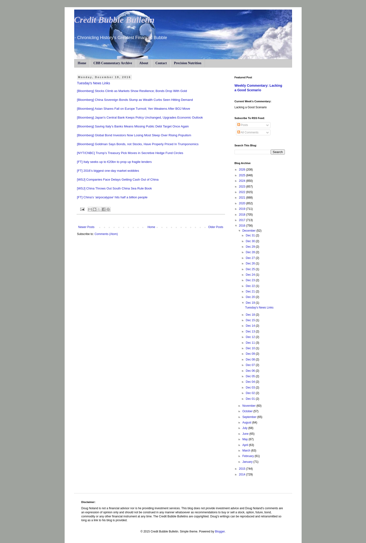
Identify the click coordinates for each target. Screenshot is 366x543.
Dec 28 (251, 252)
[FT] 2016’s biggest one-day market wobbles (108, 170)
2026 (242, 169)
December (249, 230)
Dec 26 (251, 263)
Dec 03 (251, 387)
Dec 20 (251, 297)
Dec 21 (251, 291)
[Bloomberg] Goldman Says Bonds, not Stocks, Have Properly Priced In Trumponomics (138, 144)
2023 (242, 186)
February (248, 456)
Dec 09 (251, 353)
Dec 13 (251, 331)
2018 (242, 214)
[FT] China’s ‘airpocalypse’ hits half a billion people (112, 197)
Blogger (220, 531)
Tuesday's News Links (93, 83)
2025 (242, 175)
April (245, 445)
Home (82, 63)
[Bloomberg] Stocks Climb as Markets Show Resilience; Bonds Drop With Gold (132, 91)
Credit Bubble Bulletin (114, 20)
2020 (242, 203)
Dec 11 (251, 342)
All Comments (248, 132)
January (247, 461)
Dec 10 (251, 348)
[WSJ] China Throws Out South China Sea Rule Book (114, 188)
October (247, 411)
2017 (242, 220)
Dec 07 (251, 365)
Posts (242, 125)
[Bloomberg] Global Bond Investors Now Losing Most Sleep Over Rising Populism (134, 135)
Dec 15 (251, 320)
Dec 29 (251, 246)
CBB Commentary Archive (112, 63)
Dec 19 (251, 302)
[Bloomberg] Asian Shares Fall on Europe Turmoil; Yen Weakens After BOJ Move (133, 108)
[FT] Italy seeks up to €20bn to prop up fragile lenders (114, 162)
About (143, 63)
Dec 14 (251, 325)
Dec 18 (251, 314)
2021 (242, 197)
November (249, 405)
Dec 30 (251, 241)
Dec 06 (251, 370)
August (247, 422)
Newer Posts (86, 227)
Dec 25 (251, 269)
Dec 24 (251, 274)
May (245, 439)
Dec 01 (251, 398)
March (246, 450)
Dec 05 (251, 376)
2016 (242, 225)
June (245, 433)
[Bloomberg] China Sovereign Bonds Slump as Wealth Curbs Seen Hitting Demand (135, 100)
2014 (242, 474)
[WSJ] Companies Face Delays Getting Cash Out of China (118, 179)
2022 (242, 192)
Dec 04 (251, 381)
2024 (242, 181)
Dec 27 (251, 258)
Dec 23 (251, 280)
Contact (161, 63)
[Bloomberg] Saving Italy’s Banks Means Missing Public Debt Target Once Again (133, 126)
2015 (242, 468)
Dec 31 (251, 235)
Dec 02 (251, 393)
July (245, 428)
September (249, 417)
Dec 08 (251, 359)
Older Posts (215, 227)
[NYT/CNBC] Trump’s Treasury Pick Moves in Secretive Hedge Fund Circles (130, 153)
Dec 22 (251, 286)
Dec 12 (251, 337)
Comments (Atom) (106, 234)
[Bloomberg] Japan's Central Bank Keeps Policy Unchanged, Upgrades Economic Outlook (140, 117)
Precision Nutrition (187, 63)
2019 (242, 209)
